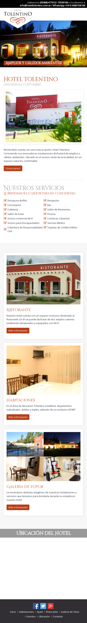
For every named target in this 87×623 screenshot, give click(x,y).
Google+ (51, 606)
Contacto (58, 616)
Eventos (31, 616)
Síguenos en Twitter (43, 606)
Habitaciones (26, 611)
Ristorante (52, 611)
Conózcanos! (13, 168)
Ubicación (44, 616)
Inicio (13, 611)
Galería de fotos (70, 611)
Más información (18, 330)
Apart (40, 611)
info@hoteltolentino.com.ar (35, 5)
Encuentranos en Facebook (36, 606)
